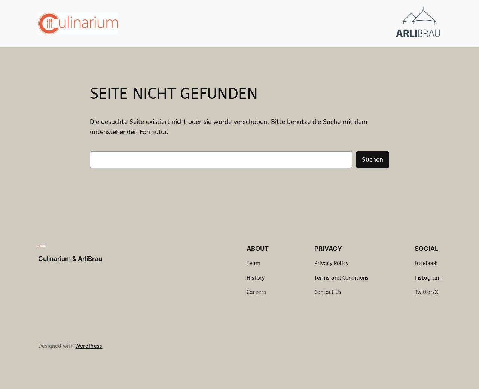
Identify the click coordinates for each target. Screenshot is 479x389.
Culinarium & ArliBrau (70, 258)
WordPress (88, 346)
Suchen (372, 159)
